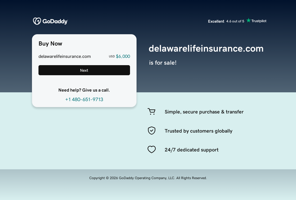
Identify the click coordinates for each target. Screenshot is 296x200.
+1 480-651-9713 (84, 99)
